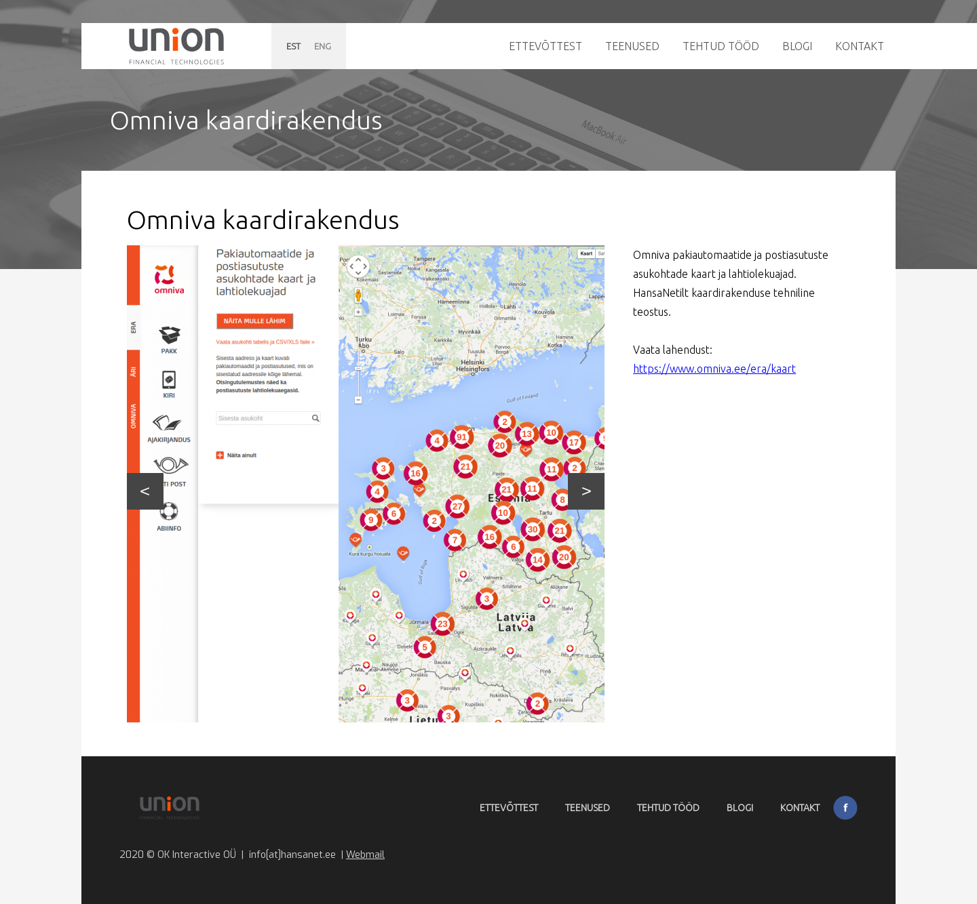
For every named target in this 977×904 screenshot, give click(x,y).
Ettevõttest (545, 46)
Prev (145, 491)
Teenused (632, 46)
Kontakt (859, 46)
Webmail (365, 854)
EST (293, 46)
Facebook (845, 808)
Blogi (797, 46)
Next (586, 491)
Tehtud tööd (721, 46)
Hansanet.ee (176, 46)
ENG (322, 46)
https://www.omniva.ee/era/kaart (714, 369)
